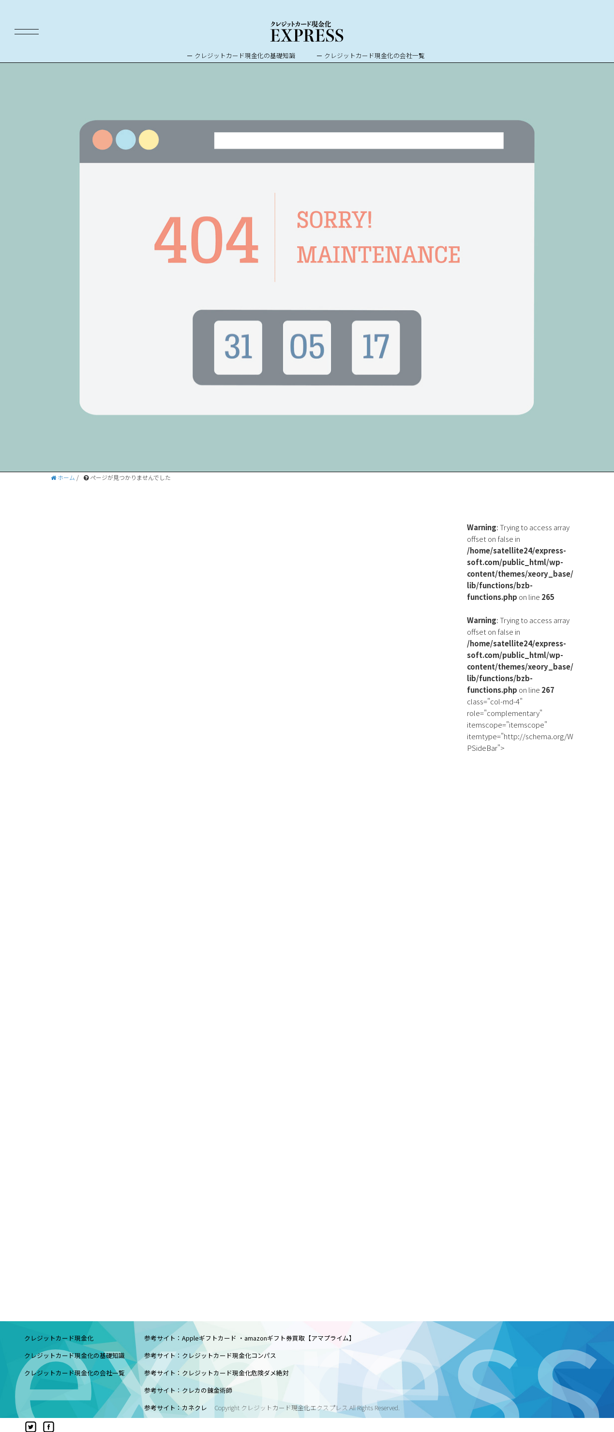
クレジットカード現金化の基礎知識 (245, 55)
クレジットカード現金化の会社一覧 (374, 55)
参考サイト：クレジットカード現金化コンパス (210, 1355)
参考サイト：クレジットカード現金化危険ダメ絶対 (216, 1372)
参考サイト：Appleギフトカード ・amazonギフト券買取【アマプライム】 (249, 1337)
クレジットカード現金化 (58, 1337)
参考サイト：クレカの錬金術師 (188, 1390)
